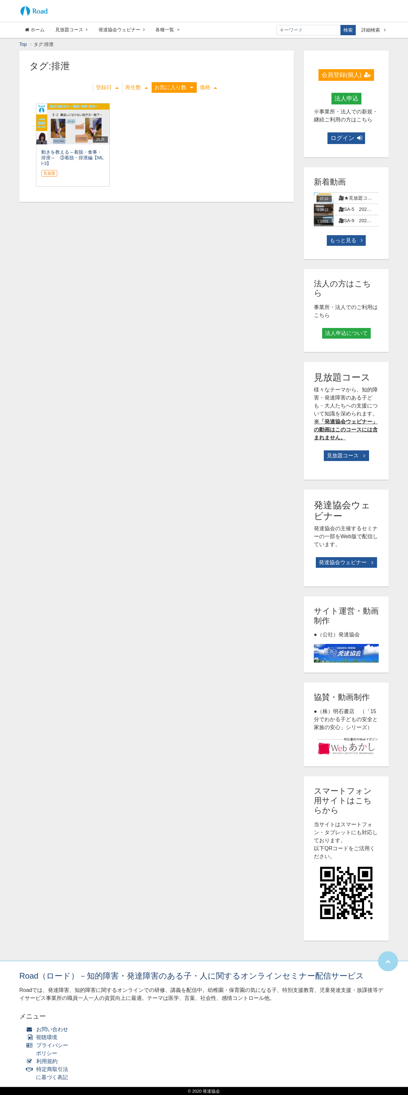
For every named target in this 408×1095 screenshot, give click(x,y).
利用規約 (43, 1061)
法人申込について (346, 333)
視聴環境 (43, 1037)
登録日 (107, 87)
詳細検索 (373, 30)
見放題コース (71, 29)
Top (23, 44)
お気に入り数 (173, 87)
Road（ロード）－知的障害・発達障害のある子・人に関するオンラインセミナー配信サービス (191, 975)
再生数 (136, 87)
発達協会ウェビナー (122, 29)
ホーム (35, 29)
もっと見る (346, 240)
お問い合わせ (48, 1029)
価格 (208, 87)
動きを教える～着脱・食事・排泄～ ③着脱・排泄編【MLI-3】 (72, 157)
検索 (348, 30)
